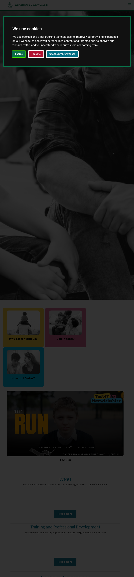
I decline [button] (36, 54)
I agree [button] (19, 54)
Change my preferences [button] (62, 54)
